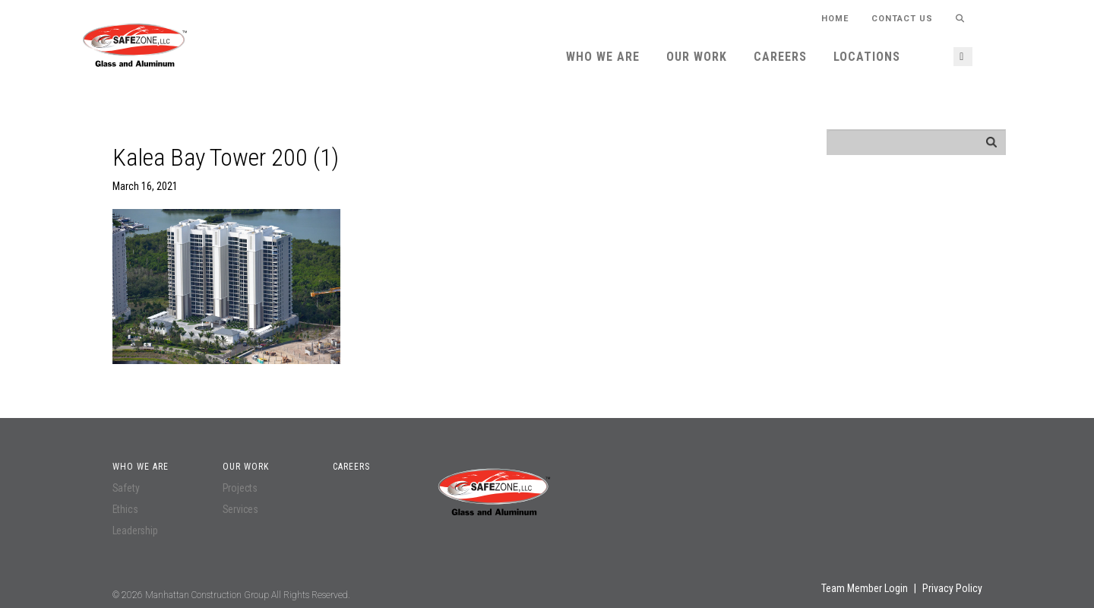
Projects (240, 488)
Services (240, 509)
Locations (866, 56)
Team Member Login (864, 588)
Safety (126, 488)
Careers (780, 56)
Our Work (696, 56)
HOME (835, 19)
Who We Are (603, 56)
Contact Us (902, 19)
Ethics (125, 509)
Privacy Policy (952, 588)
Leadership (135, 530)
